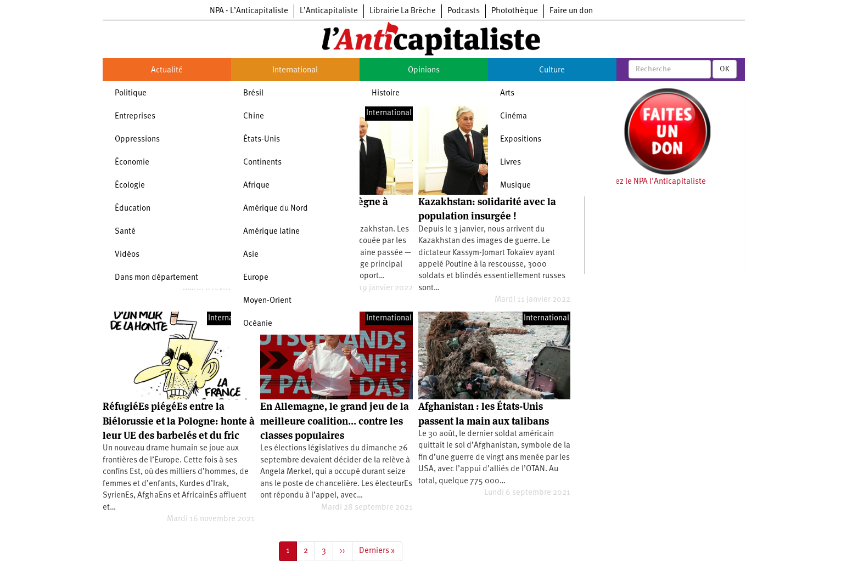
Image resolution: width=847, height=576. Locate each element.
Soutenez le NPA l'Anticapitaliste (648, 182)
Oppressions (137, 139)
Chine (253, 116)
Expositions (520, 139)
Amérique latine (271, 232)
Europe (255, 278)
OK (725, 69)
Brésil (253, 93)
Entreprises (135, 116)
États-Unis (261, 139)
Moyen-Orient (267, 301)
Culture (552, 70)
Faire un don (571, 11)
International (295, 70)
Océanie (257, 324)
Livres (510, 163)
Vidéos (127, 255)
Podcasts (463, 11)
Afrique (256, 186)
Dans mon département (156, 278)
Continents (262, 163)
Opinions (424, 70)
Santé (125, 232)
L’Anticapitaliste (329, 11)
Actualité (167, 70)
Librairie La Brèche (402, 11)
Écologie (130, 186)
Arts (507, 93)
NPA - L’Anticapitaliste (249, 11)
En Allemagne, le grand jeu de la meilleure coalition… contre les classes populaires (334, 421)
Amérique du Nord (275, 209)
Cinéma (513, 116)
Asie (251, 255)
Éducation (132, 209)
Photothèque (514, 11)
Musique (515, 186)
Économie (132, 163)
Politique (131, 93)
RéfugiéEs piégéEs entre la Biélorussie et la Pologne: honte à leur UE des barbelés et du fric (179, 421)
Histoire (386, 93)
